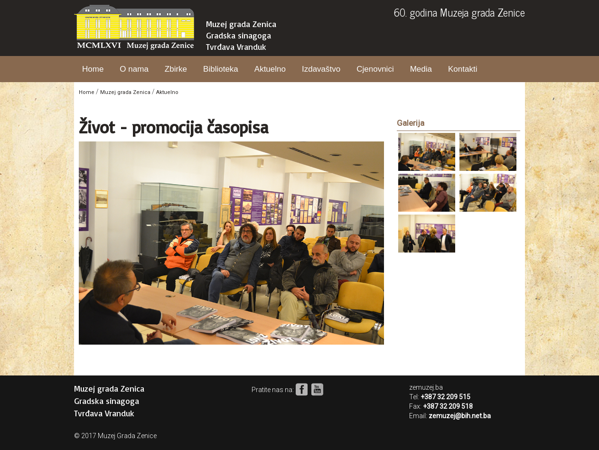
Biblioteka (220, 69)
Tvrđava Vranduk (236, 46)
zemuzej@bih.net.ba (460, 416)
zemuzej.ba (426, 387)
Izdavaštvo (321, 69)
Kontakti (462, 69)
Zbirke (176, 69)
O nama (134, 69)
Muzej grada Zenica (241, 24)
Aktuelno (270, 69)
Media (421, 69)
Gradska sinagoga (238, 35)
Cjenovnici (374, 69)
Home (92, 69)
